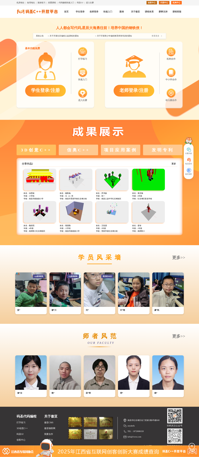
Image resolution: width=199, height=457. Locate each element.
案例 (121, 11)
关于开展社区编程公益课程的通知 (64, 36)
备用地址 (31, 3)
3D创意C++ (22, 428)
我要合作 (48, 434)
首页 (66, 11)
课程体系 (149, 11)
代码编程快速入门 (66, 3)
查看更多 (155, 36)
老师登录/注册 (134, 90)
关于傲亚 (135, 11)
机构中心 (176, 3)
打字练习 (21, 422)
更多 (173, 164)
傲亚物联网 (49, 428)
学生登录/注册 (45, 90)
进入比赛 (90, 3)
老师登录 (94, 11)
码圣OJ (80, 3)
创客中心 (152, 3)
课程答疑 (176, 11)
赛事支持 (163, 11)
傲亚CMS (48, 422)
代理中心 (164, 3)
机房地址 (20, 3)
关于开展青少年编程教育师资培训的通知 (114, 36)
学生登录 (80, 11)
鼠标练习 (41, 3)
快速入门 (107, 11)
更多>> (178, 257)
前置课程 (52, 3)
